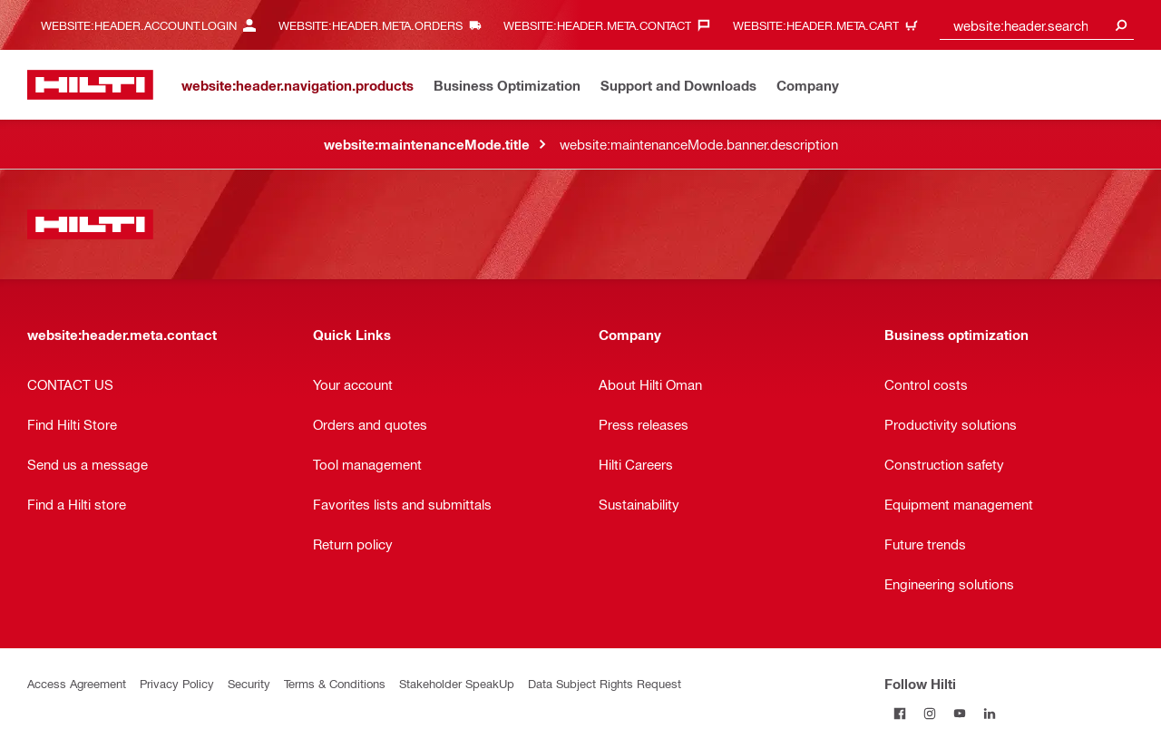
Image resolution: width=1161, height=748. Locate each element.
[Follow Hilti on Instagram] (929, 713)
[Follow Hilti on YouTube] (959, 713)
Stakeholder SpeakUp (456, 683)
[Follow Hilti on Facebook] (899, 713)
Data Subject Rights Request (604, 683)
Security (249, 683)
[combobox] (1037, 25)
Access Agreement (76, 683)
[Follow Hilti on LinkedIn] (989, 713)
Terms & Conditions (334, 683)
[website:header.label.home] (90, 85)
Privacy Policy (177, 683)
